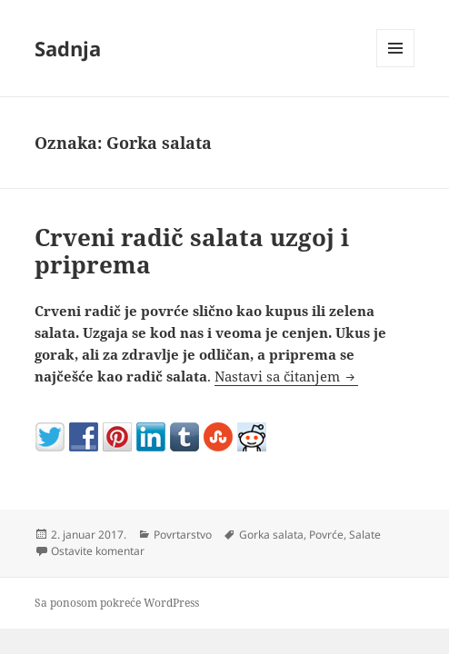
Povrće (326, 534)
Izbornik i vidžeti (395, 66)
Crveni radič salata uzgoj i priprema (192, 251)
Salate (365, 534)
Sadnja (68, 48)
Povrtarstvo (183, 534)
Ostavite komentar (98, 551)
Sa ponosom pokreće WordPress (117, 602)
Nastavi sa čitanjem (286, 376)
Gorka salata (271, 534)
